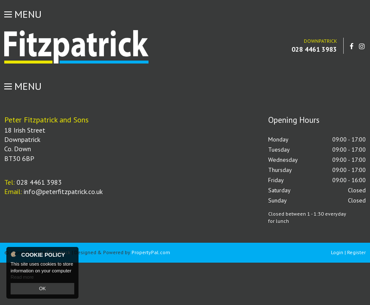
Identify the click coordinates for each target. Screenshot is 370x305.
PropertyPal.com (151, 252)
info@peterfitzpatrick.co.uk (63, 191)
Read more (22, 277)
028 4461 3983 (314, 49)
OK (42, 288)
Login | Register (348, 252)
